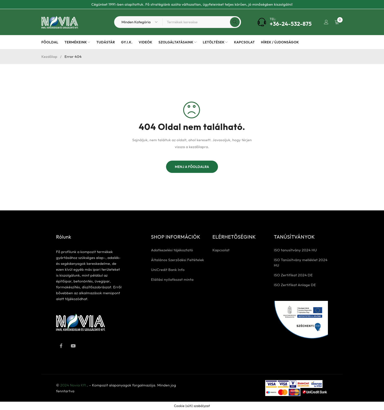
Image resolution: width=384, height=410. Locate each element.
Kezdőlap (49, 56)
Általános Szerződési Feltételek (177, 259)
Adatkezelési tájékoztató (172, 250)
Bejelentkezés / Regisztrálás (326, 22)
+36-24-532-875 (290, 24)
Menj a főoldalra (192, 167)
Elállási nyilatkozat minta (172, 279)
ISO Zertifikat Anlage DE (295, 284)
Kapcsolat (220, 250)
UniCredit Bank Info (168, 269)
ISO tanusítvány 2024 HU (295, 250)
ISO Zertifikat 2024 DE (293, 275)
